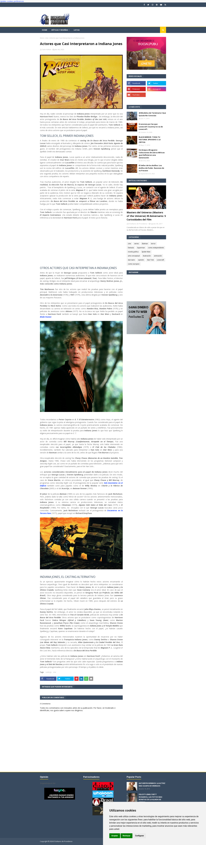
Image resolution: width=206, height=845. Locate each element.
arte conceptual (134, 256)
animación (158, 256)
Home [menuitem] (44, 30)
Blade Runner (46, 317)
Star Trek (150, 260)
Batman (145, 243)
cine (46, 38)
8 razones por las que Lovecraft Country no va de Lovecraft (151, 126)
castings (48, 672)
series (136, 243)
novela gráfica (133, 252)
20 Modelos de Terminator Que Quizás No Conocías (152, 114)
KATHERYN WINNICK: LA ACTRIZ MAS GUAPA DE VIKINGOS (152, 784)
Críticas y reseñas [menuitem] (59, 30)
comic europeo (133, 264)
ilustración (147, 256)
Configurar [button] (139, 836)
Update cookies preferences (12, 1)
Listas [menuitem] (77, 30)
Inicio (42, 38)
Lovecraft (160, 260)
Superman (141, 248)
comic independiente (156, 248)
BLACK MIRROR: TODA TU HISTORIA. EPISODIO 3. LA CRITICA (150, 139)
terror (153, 243)
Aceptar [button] (114, 836)
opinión (141, 260)
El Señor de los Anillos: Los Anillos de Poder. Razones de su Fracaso (151, 168)
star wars (131, 260)
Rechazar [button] (126, 836)
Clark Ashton (46, 49)
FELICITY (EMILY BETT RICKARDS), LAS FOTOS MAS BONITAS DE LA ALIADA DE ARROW (150, 798)
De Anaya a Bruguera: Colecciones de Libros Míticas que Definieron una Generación (152, 154)
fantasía (131, 248)
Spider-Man (146, 252)
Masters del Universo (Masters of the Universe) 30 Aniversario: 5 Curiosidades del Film (146, 216)
